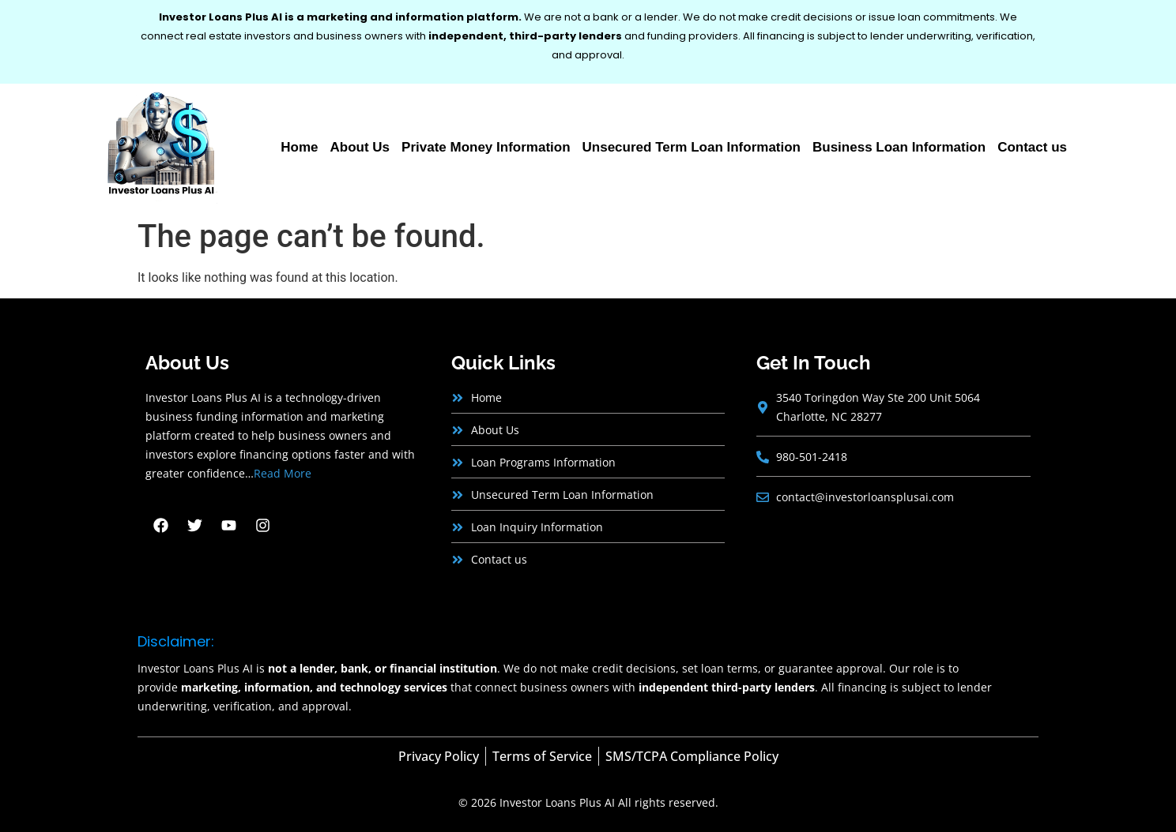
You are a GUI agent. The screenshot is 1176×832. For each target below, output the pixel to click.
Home (299, 147)
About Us (360, 147)
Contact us (1032, 147)
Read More (282, 473)
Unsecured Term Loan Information (691, 147)
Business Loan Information (899, 147)
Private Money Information (485, 147)
